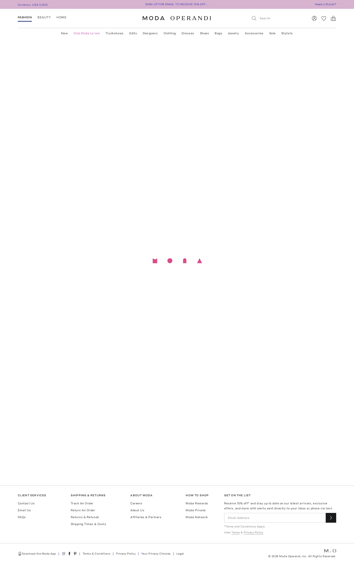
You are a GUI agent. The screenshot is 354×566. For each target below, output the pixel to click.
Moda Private (196, 510)
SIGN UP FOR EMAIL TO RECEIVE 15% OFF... (177, 4)
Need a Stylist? (325, 4)
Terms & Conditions (97, 553)
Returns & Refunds (85, 517)
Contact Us (26, 503)
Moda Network (197, 517)
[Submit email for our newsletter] (331, 518)
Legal (180, 553)
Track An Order (82, 503)
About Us (137, 510)
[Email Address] (275, 518)
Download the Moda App (37, 554)
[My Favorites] (324, 18)
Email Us (24, 510)
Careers (136, 503)
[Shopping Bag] (333, 18)
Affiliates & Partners (145, 517)
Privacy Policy (126, 553)
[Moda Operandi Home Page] (177, 18)
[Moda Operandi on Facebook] (69, 554)
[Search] (278, 18)
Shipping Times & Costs (88, 524)
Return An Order (83, 510)
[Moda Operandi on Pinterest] (75, 554)
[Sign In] (314, 18)
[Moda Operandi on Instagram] (64, 554)
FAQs (22, 517)
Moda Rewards (197, 503)
